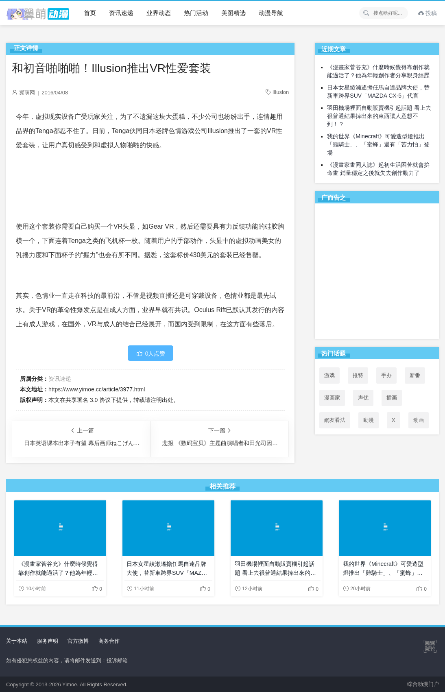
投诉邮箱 (117, 660)
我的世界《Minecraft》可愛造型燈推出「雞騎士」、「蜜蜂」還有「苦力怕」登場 (378, 144)
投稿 (427, 13)
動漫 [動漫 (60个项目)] (368, 420)
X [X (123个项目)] (393, 420)
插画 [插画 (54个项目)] (391, 398)
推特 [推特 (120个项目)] (358, 375)
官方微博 (78, 641)
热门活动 (196, 12)
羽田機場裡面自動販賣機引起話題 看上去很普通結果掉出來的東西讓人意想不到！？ (379, 116)
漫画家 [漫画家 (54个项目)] (332, 398)
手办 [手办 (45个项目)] (386, 375)
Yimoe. (70, 684)
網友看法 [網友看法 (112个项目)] (334, 420)
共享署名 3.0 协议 (88, 400)
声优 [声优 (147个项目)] (363, 398)
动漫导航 (271, 12)
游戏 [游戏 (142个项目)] (329, 375)
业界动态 (158, 12)
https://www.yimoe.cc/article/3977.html (96, 389)
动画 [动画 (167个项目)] (418, 420)
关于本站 (16, 641)
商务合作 (109, 641)
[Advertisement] (377, 273)
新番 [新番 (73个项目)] (415, 375)
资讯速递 (121, 12)
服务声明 (47, 641)
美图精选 (233, 12)
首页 (90, 12)
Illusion (281, 92)
